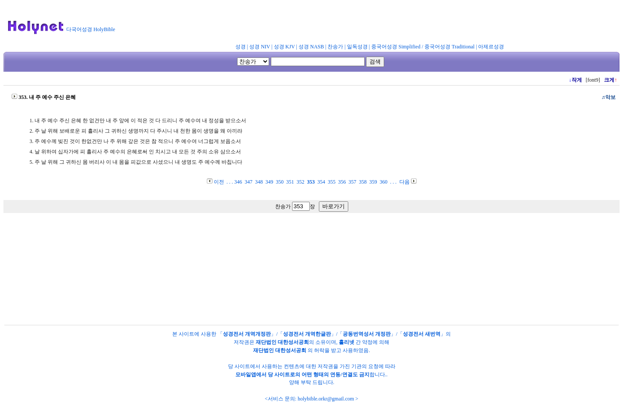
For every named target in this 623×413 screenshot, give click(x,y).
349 (269, 182)
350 (280, 182)
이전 (219, 182)
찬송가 (335, 47)
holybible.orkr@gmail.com (326, 399)
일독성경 (357, 47)
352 (301, 182)
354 (321, 182)
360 (384, 182)
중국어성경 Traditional (449, 47)
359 (373, 182)
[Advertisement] (332, 23)
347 (249, 182)
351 (290, 182)
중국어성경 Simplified (396, 47)
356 (342, 182)
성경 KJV (284, 47)
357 (352, 182)
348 (259, 182)
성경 (240, 47)
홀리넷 (346, 342)
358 (363, 182)
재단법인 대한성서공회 (282, 342)
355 (332, 182)
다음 (404, 182)
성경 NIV (259, 47)
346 (238, 182)
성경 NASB (311, 47)
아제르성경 (491, 47)
